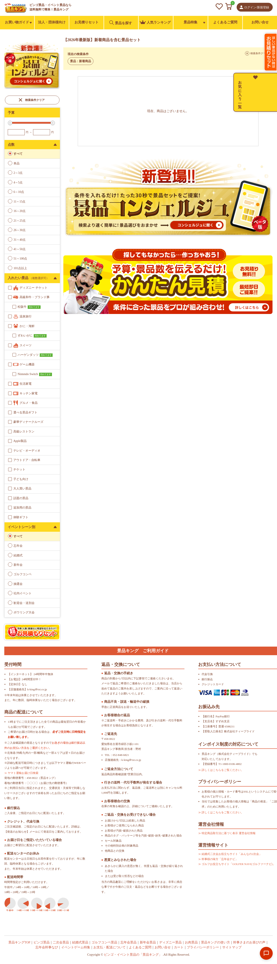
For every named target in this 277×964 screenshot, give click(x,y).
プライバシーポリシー (203, 947)
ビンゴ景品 (41, 942)
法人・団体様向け (51, 22)
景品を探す (120, 22)
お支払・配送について (109, 947)
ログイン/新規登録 (256, 7)
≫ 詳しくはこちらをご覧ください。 (221, 770)
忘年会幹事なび (46, 947)
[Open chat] (266, 953)
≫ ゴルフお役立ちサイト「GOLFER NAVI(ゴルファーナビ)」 (236, 864)
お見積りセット (87, 22)
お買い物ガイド (17, 22)
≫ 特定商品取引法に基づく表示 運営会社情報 (227, 833)
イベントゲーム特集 (75, 947)
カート (179, 947)
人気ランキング (155, 22)
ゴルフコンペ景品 (104, 942)
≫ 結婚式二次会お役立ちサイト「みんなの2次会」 (230, 854)
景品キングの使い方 (215, 942)
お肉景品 (191, 942)
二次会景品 (61, 942)
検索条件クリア (35, 100)
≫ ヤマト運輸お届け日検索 (21, 773)
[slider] (10, 123)
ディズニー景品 (170, 942)
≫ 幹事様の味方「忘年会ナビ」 (218, 859)
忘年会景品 (128, 942)
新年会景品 (148, 942)
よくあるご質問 (225, 22)
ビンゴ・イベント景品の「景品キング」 (133, 954)
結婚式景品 (80, 942)
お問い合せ (260, 22)
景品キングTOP (19, 942)
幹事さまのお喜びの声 (249, 942)
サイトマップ (232, 947)
